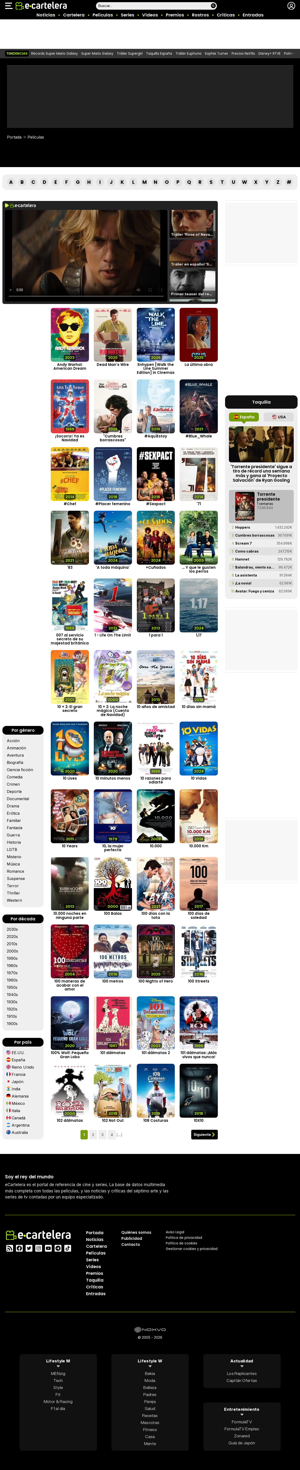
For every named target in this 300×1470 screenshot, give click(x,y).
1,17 (199, 635)
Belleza (149, 1387)
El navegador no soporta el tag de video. (86, 256)
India (16, 1088)
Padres (149, 1394)
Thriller (13, 893)
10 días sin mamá (199, 707)
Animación (16, 748)
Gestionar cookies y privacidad (192, 1248)
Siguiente (202, 1134)
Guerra (13, 835)
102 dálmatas (70, 1121)
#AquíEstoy (155, 436)
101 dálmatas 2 (156, 1053)
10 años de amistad (156, 707)
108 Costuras (155, 1121)
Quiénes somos (136, 1232)
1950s (12, 987)
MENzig (58, 1373)
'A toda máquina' (113, 567)
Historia (14, 842)
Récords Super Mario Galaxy (54, 53)
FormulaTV (242, 1422)
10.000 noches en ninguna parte (69, 916)
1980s (12, 965)
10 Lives (70, 778)
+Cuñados (156, 567)
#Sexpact (156, 504)
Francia (18, 1074)
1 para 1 (156, 635)
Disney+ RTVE (269, 53)
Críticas (226, 15)
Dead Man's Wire (113, 364)
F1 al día (58, 1408)
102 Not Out (113, 1121)
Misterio (14, 856)
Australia (20, 1132)
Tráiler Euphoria (188, 53)
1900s (12, 1023)
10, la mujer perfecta (113, 848)
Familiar (14, 820)
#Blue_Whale (198, 436)
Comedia (14, 777)
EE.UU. (18, 1052)
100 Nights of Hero (156, 981)
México (18, 1103)
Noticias (46, 15)
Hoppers (242, 527)
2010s (12, 943)
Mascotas (150, 1422)
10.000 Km (198, 846)
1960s (12, 980)
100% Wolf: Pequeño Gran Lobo (70, 1055)
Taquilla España (159, 53)
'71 (199, 504)
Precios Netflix (243, 53)
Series (127, 15)
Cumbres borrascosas (255, 535)
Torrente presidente (268, 497)
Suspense (16, 878)
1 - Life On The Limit (113, 635)
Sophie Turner (216, 53)
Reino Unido (23, 1067)
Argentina (20, 1125)
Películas (103, 15)
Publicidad (131, 1238)
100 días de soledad (199, 916)
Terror (13, 885)
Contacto (130, 1244)
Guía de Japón (241, 1443)
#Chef (70, 504)
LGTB (12, 849)
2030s (12, 929)
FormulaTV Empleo (242, 1429)
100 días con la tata (155, 916)
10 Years (70, 846)
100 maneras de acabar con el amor (69, 985)
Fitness (150, 1429)
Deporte (14, 791)
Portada (14, 137)
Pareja (150, 1401)
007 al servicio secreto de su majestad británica (70, 639)
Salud (150, 1408)
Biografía (15, 762)
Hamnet (242, 559)
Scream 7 (243, 543)
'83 (70, 567)
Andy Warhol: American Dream (69, 366)
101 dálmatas (112, 1053)
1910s (12, 1016)
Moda (150, 1380)
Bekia (150, 1373)
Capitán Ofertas (242, 1380)
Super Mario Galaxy (97, 53)
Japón (17, 1081)
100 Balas (113, 914)
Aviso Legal (175, 1232)
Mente (150, 1443)
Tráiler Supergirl (130, 53)
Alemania (20, 1096)
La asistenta (246, 575)
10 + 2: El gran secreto (69, 709)
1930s (12, 1001)
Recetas (150, 1415)
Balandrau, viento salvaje (255, 567)
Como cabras (247, 551)
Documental (18, 798)
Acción (13, 740)
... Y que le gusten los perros (199, 569)
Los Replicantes (242, 1373)
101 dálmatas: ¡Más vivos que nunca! (199, 1055)
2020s (12, 936)
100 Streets (198, 981)
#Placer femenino (112, 504)
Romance (15, 871)
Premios (175, 15)
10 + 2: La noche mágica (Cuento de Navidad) (113, 711)
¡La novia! (243, 583)
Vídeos (150, 15)
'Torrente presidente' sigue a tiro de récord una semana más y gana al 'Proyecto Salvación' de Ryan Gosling (261, 474)
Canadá (18, 1117)
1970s (12, 972)
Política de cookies (181, 1243)
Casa (150, 1436)
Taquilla (94, 1280)
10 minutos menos (112, 778)
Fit (58, 1394)
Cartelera (74, 15)
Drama (13, 806)
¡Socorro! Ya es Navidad (69, 438)
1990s (12, 958)
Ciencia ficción (20, 769)
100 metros (112, 981)
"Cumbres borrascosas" (113, 438)
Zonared (242, 1436)
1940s (12, 994)
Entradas (253, 15)
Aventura (15, 755)
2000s (12, 951)
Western (14, 900)
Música (13, 864)
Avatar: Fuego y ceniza (254, 591)
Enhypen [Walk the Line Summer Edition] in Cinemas (156, 368)
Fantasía (14, 827)
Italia (16, 1110)
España (18, 1059)
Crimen (13, 784)
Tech (58, 1380)
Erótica (13, 813)
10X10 (199, 1121)
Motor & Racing (58, 1401)
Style (58, 1387)
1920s (12, 1009)
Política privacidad (184, 1237)
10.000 (156, 846)
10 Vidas (199, 778)
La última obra (199, 364)
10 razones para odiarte (155, 780)
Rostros (200, 15)
